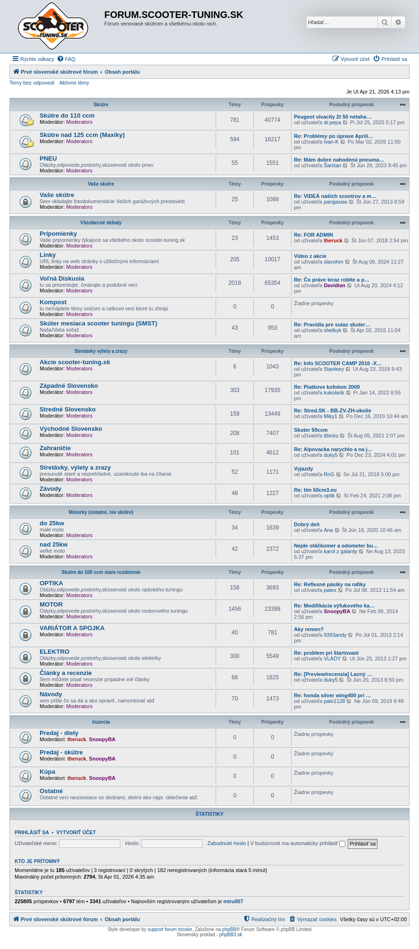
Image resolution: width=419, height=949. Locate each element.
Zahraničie (55, 448)
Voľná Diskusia (62, 278)
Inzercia (100, 722)
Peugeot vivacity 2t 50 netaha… (332, 117)
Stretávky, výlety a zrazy (75, 467)
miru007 (233, 901)
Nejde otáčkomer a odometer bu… (336, 545)
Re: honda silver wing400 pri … (332, 695)
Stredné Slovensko (68, 409)
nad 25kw (53, 544)
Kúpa (47, 771)
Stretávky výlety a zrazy (101, 351)
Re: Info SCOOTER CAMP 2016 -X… (338, 363)
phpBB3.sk (230, 934)
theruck (333, 240)
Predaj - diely (59, 732)
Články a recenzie (66, 672)
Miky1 (330, 416)
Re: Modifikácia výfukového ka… (334, 605)
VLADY (332, 658)
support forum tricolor (170, 929)
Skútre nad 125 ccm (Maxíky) (82, 134)
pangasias (335, 202)
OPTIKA (51, 583)
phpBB (229, 929)
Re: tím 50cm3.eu (315, 490)
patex (330, 590)
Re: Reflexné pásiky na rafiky (330, 584)
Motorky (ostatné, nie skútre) (101, 512)
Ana (328, 530)
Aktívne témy (74, 82)
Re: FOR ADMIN (313, 235)
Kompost (53, 302)
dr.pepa (332, 122)
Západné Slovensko (69, 385)
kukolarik (334, 392)
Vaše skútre (101, 184)
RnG (329, 474)
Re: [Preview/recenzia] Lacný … (333, 674)
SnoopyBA (337, 611)
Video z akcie (310, 256)
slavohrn (334, 262)
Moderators (79, 122)
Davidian (334, 285)
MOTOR (51, 604)
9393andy (335, 635)
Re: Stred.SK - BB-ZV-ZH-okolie (332, 410)
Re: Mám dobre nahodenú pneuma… (339, 159)
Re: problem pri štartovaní (326, 653)
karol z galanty (340, 551)
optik (329, 495)
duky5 (330, 455)
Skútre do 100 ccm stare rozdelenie (100, 572)
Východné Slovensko (71, 428)
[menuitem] (66, 59)
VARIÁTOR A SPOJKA (72, 628)
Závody (50, 488)
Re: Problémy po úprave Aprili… (333, 136)
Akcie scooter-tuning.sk (75, 362)
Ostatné (51, 791)
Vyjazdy (303, 468)
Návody (51, 694)
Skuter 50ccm (311, 430)
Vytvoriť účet (76, 832)
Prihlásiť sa (32, 832)
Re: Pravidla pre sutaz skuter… (332, 324)
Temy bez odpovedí (31, 82)
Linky (48, 254)
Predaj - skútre (61, 752)
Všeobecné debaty (101, 222)
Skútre (100, 104)
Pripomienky (58, 233)
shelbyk (332, 330)
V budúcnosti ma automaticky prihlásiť (297, 843)
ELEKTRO (54, 651)
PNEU (48, 158)
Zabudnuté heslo (226, 843)
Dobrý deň (306, 524)
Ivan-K (331, 142)
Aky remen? (309, 629)
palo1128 (334, 701)
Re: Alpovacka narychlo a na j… (333, 449)
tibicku (331, 435)
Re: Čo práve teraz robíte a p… (331, 279)
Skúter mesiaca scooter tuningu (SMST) (98, 323)
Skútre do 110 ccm (67, 115)
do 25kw (52, 523)
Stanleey (334, 369)
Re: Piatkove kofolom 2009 (327, 387)
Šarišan (332, 165)
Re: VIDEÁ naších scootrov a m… (335, 196)
